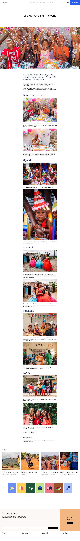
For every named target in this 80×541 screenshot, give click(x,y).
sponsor (34, 126)
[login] (67, 2)
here (26, 432)
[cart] (64, 2)
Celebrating (51, 84)
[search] (62, 2)
